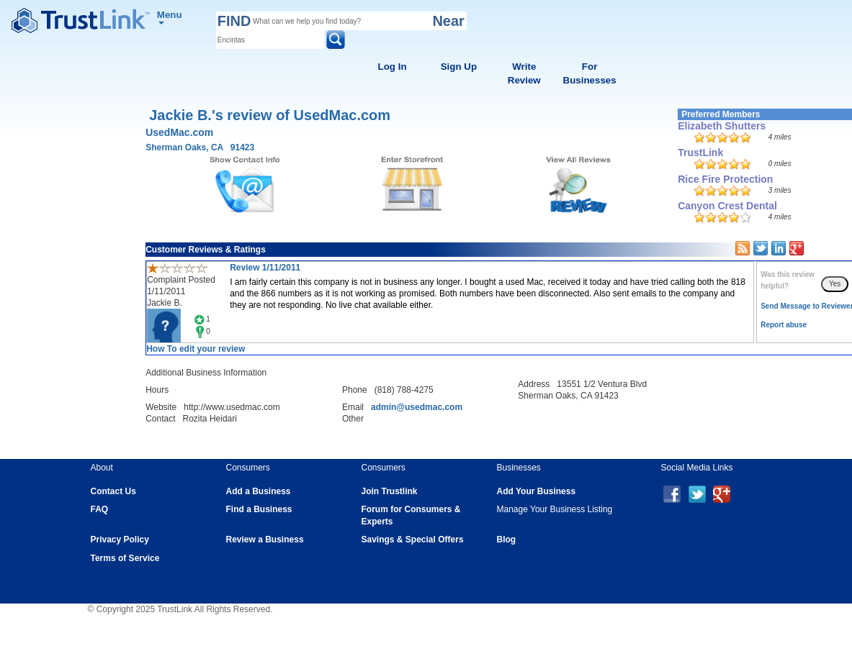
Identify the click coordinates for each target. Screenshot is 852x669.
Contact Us (113, 491)
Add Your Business (536, 491)
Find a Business (259, 509)
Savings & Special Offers (413, 539)
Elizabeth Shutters (722, 126)
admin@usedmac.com (416, 407)
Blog (506, 539)
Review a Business (265, 539)
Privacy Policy (120, 539)
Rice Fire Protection (725, 179)
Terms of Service (125, 558)
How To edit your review (195, 349)
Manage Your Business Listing (555, 509)
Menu (169, 16)
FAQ (100, 509)
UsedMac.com (179, 132)
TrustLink (700, 152)
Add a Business (258, 491)
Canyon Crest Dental (727, 205)
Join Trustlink (390, 491)
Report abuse (784, 325)
